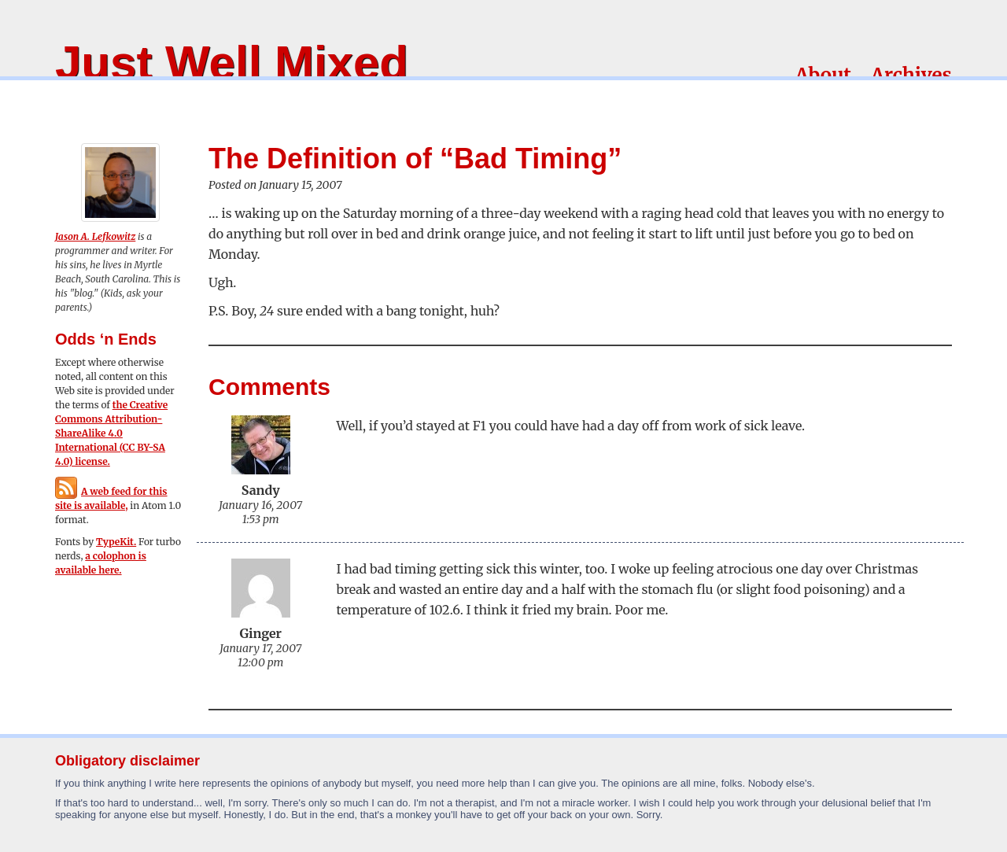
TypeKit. (116, 542)
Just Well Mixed (231, 62)
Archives (911, 75)
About (823, 75)
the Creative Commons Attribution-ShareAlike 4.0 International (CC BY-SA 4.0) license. (111, 433)
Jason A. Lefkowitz (95, 236)
